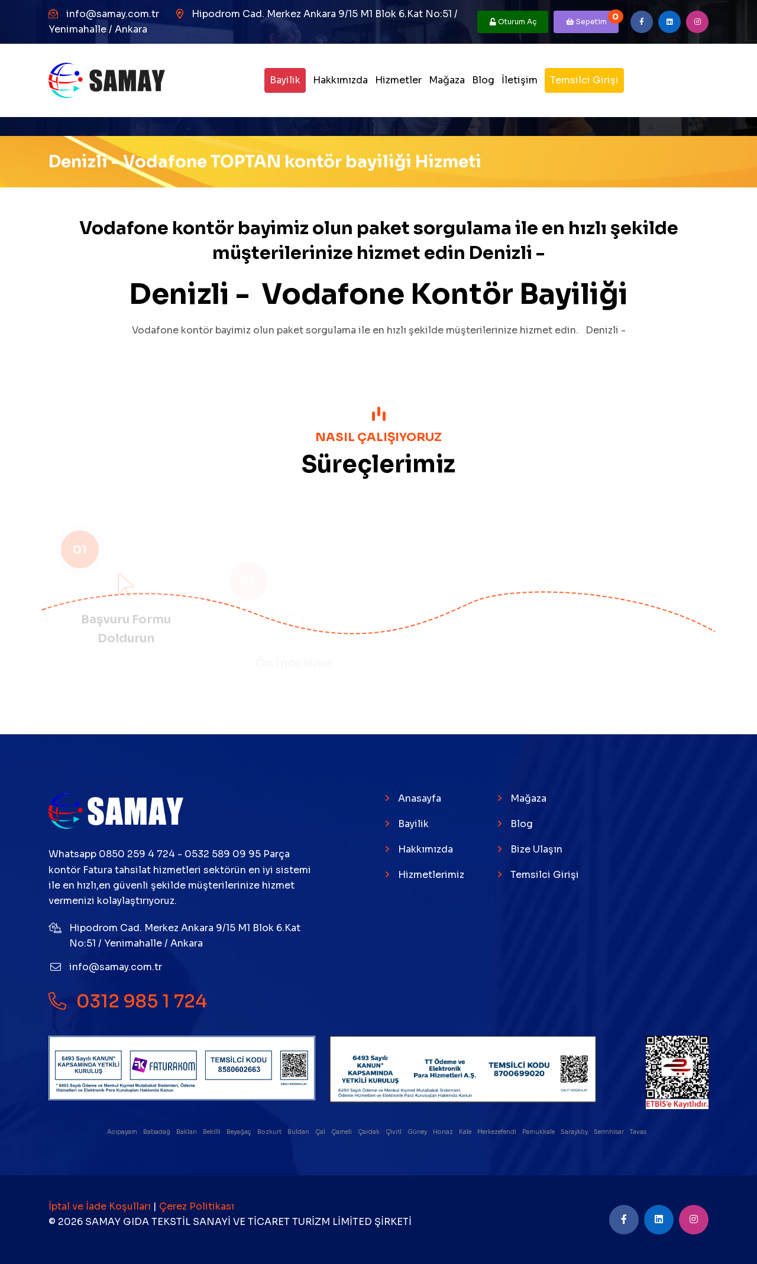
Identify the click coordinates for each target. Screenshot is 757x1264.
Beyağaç (240, 1132)
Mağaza (447, 80)
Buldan (298, 1132)
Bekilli (212, 1132)
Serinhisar (609, 1132)
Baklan (187, 1132)
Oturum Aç (513, 21)
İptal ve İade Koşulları (100, 1206)
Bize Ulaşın (536, 849)
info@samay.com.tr (112, 14)
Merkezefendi (497, 1132)
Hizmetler (398, 80)
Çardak (369, 1132)
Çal (320, 1132)
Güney (417, 1132)
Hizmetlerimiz (431, 875)
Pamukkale (539, 1132)
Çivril (394, 1132)
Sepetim (592, 18)
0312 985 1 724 (127, 1001)
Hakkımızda (340, 80)
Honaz (443, 1132)
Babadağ (157, 1132)
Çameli (342, 1132)
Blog (483, 80)
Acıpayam (122, 1132)
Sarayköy (575, 1132)
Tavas (639, 1132)
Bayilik (285, 80)
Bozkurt (270, 1132)
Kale (466, 1132)
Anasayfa (419, 798)
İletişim (520, 80)
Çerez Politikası (196, 1206)
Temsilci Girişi (584, 80)
